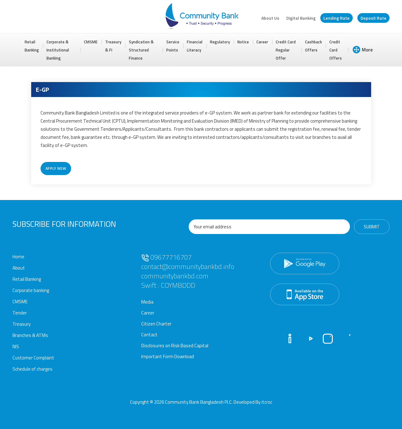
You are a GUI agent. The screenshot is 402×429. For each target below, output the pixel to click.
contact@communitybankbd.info (187, 266)
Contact (149, 334)
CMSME (91, 42)
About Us (270, 18)
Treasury (21, 324)
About (18, 267)
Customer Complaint (33, 357)
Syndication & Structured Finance (141, 50)
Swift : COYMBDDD (168, 285)
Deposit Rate (373, 18)
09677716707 (166, 257)
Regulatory (220, 42)
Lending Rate (336, 18)
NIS (15, 346)
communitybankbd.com (174, 276)
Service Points (172, 46)
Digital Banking (301, 18)
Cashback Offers (313, 46)
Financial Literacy (194, 46)
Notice (243, 42)
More (363, 49)
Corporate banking (30, 290)
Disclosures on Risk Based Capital (174, 345)
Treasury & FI (113, 46)
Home (18, 256)
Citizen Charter (156, 323)
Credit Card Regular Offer (286, 50)
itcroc (266, 402)
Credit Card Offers (335, 50)
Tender (19, 312)
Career (262, 42)
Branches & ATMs (30, 335)
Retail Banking (32, 46)
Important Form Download (167, 356)
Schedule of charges (32, 369)
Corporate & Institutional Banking (57, 50)
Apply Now (56, 168)
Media (147, 301)
